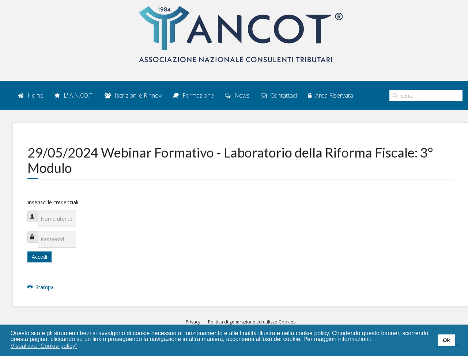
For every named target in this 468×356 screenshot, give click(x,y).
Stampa (40, 287)
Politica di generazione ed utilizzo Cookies (251, 322)
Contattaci (279, 95)
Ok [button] (446, 340)
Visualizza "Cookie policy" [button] (44, 346)
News (237, 95)
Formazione (193, 95)
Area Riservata (330, 95)
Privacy (193, 322)
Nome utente (36, 212)
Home (31, 95)
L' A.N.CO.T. (74, 95)
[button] (82, 346)
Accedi (39, 256)
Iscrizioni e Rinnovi (133, 95)
